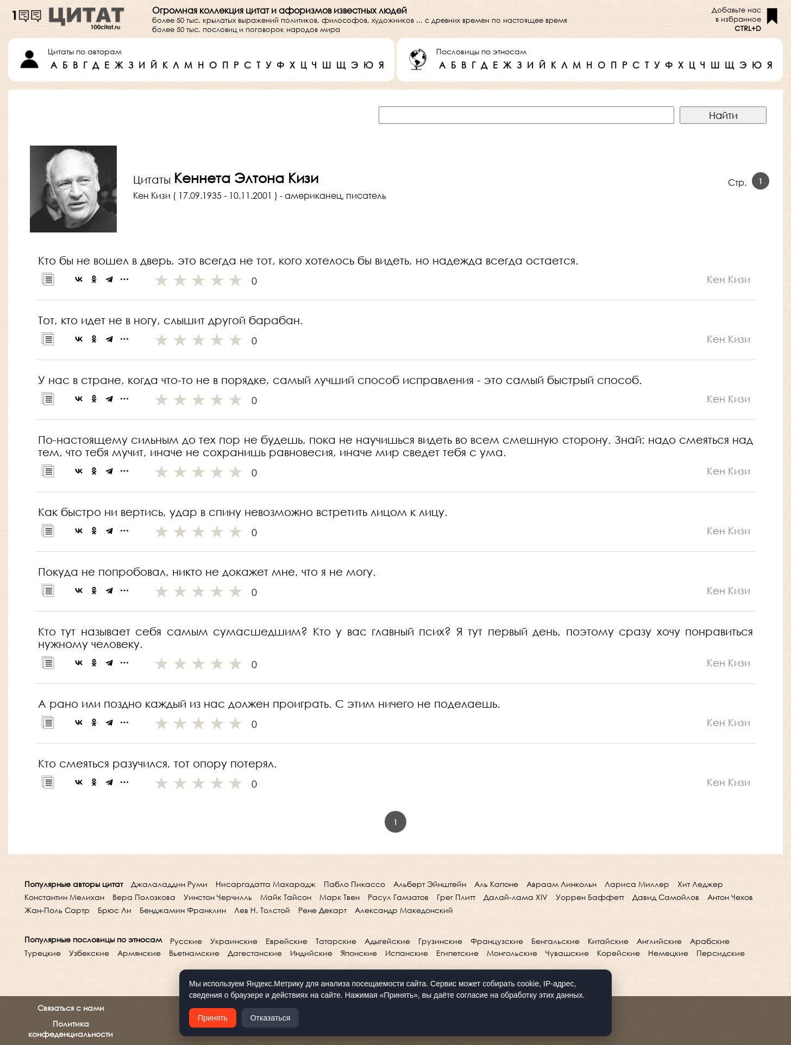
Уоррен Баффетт (590, 897)
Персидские (720, 953)
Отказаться (270, 1017)
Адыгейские (387, 941)
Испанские (406, 953)
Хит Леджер (700, 884)
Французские (496, 941)
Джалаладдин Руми (169, 884)
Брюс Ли (114, 910)
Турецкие (42, 953)
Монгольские (512, 953)
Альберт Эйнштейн (429, 884)
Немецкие (668, 953)
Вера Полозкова (143, 897)
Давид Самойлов (665, 897)
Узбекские (89, 953)
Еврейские (286, 941)
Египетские (457, 953)
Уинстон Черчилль (218, 897)
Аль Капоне (496, 884)
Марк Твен (339, 897)
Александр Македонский (404, 910)
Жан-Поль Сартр (57, 910)
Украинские (234, 941)
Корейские (618, 953)
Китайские (608, 941)
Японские (359, 953)
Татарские (336, 941)
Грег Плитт (456, 897)
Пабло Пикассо (354, 884)
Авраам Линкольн (561, 884)
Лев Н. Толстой (262, 910)
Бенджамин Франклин (183, 910)
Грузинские (440, 941)
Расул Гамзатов (398, 897)
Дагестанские (255, 953)
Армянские (139, 953)
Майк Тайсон (285, 897)
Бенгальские (555, 941)
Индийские (311, 953)
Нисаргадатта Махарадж (266, 884)
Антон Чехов (730, 897)
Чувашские (567, 953)
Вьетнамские (194, 953)
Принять (213, 1017)
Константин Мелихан (64, 897)
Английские (659, 941)
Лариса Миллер (637, 884)
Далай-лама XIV (516, 897)
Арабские (710, 941)
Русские (186, 941)
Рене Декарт (322, 910)
